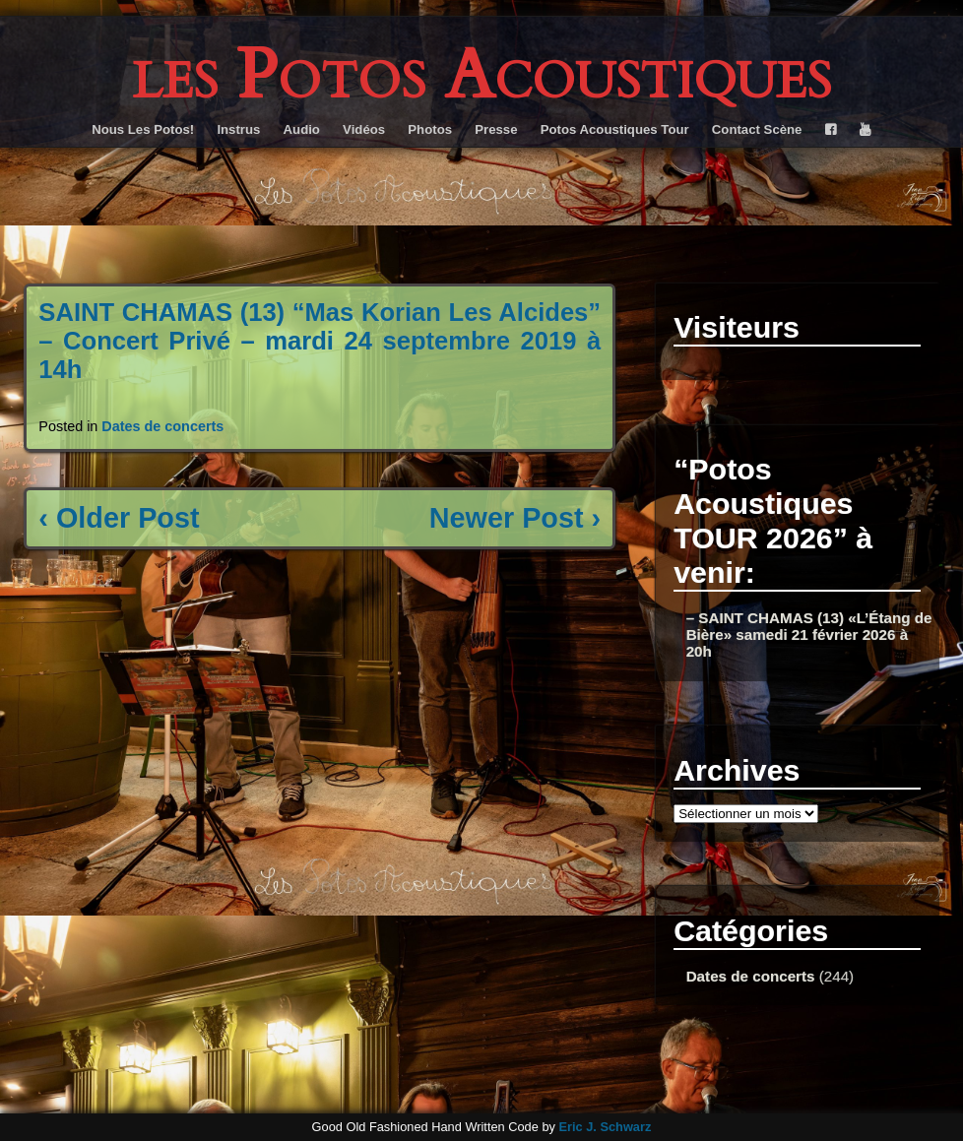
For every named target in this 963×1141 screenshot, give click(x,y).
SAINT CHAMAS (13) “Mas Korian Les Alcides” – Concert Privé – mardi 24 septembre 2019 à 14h (319, 340)
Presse (496, 129)
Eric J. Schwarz (604, 1126)
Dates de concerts (162, 426)
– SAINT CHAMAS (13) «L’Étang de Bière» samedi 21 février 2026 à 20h (809, 634)
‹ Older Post (118, 518)
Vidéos (364, 129)
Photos (430, 129)
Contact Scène (757, 129)
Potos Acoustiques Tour (615, 129)
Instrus (238, 129)
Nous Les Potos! (143, 129)
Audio (302, 129)
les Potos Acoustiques (481, 75)
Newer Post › (515, 518)
